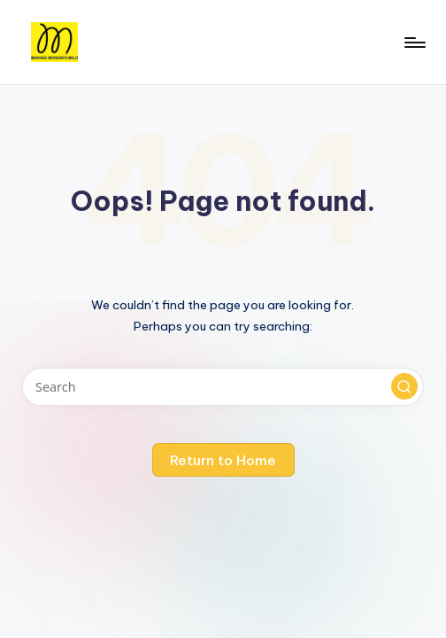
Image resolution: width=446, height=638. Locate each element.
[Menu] (413, 42)
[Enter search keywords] (222, 387)
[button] (404, 386)
